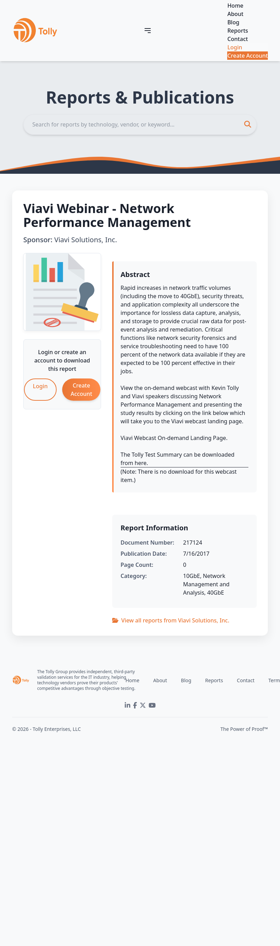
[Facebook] (135, 705)
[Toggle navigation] (147, 30)
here (141, 463)
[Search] (140, 124)
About (235, 14)
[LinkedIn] (127, 705)
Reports (237, 30)
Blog (233, 22)
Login (234, 47)
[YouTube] (152, 705)
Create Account (247, 55)
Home (235, 5)
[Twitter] (143, 705)
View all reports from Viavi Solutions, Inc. (170, 620)
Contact (237, 39)
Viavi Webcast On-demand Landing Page (173, 438)
